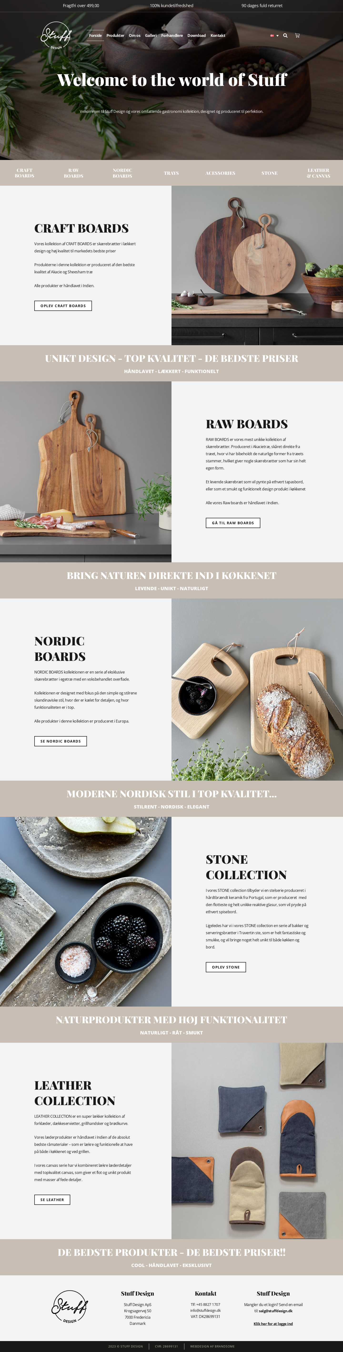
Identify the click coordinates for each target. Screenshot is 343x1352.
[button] (285, 36)
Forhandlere (172, 35)
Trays (171, 173)
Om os (134, 35)
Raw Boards (73, 173)
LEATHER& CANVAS (318, 173)
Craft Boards (24, 173)
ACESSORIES (220, 173)
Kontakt (218, 35)
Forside (95, 35)
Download (196, 35)
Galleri (150, 35)
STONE (269, 173)
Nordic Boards (122, 173)
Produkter (115, 35)
